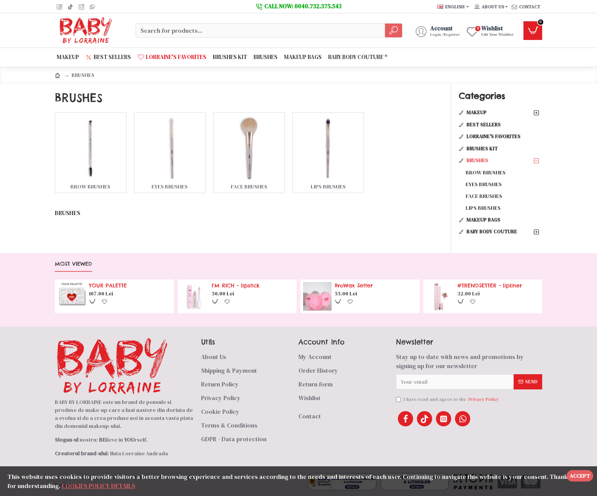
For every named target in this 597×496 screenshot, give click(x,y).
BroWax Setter (354, 285)
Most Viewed (73, 264)
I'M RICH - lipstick (236, 285)
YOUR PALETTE (108, 285)
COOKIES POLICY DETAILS (98, 486)
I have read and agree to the (448, 399)
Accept (580, 476)
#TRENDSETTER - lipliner (489, 285)
